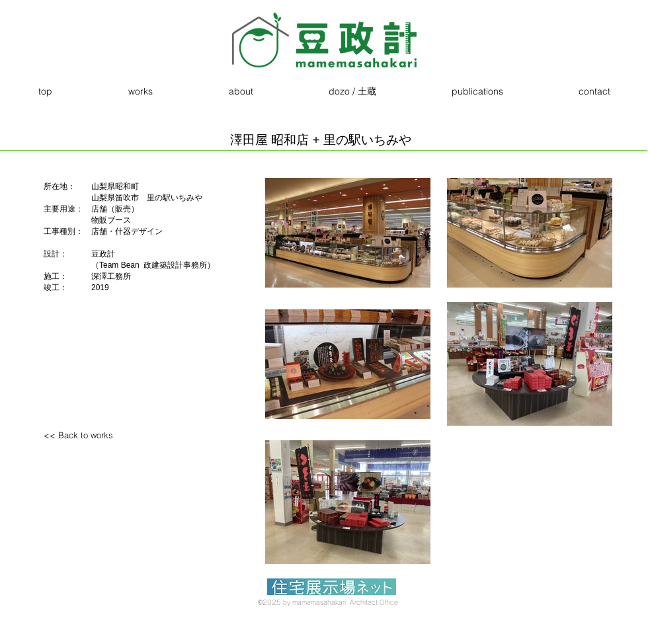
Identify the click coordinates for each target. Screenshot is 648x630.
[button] (140, 91)
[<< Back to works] (100, 435)
